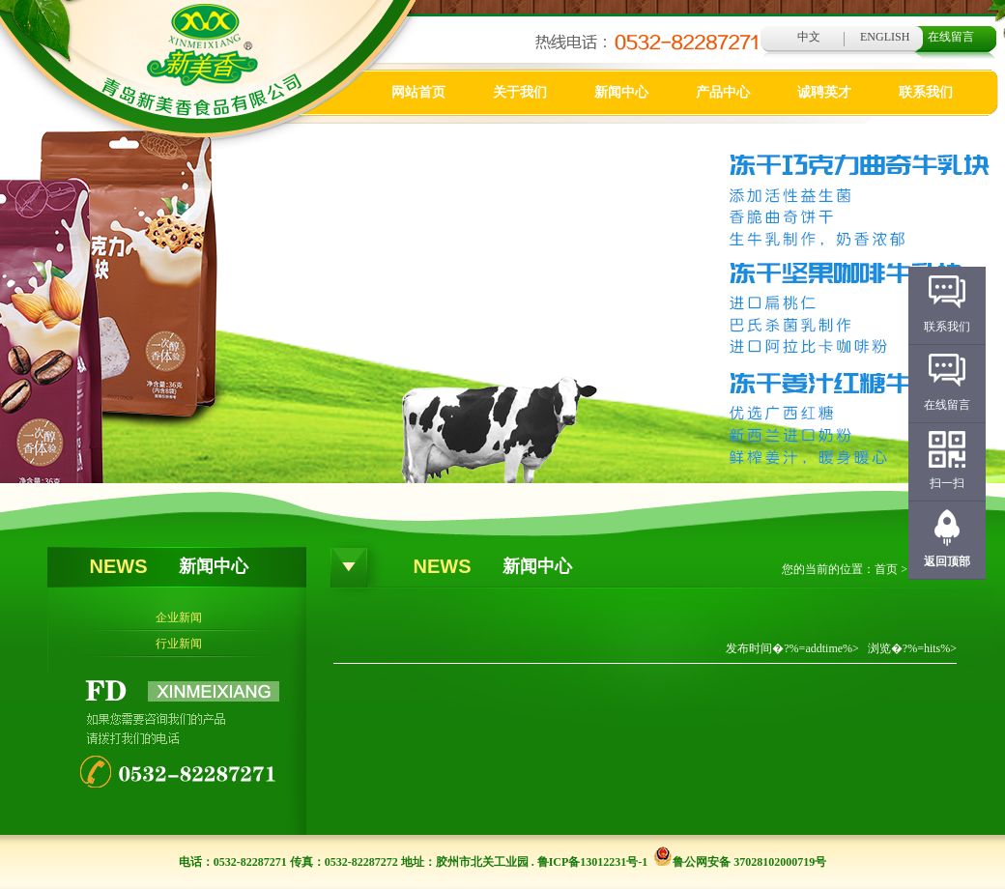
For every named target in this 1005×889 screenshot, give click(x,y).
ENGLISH (884, 36)
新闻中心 (621, 92)
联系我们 (926, 92)
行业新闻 (179, 643)
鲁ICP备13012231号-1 (592, 862)
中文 (808, 36)
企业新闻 (179, 617)
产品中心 (723, 92)
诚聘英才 (824, 92)
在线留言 (951, 36)
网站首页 (418, 92)
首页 (886, 569)
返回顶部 (947, 561)
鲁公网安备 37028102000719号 (739, 862)
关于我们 (520, 92)
